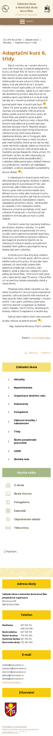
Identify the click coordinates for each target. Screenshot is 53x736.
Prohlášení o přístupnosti (14, 726)
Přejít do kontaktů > (12, 682)
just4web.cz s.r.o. (10, 732)
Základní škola (32, 40)
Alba (33, 337)
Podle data (44, 337)
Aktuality (7, 42)
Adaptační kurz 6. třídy (26, 42)
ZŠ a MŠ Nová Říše (12, 40)
